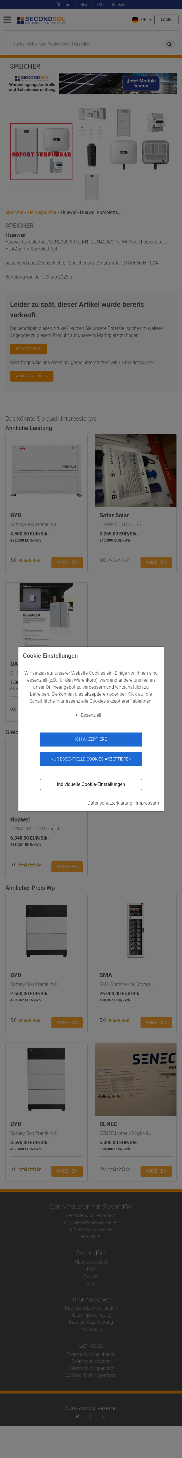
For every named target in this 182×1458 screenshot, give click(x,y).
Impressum (147, 803)
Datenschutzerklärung (109, 803)
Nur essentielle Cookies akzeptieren (91, 759)
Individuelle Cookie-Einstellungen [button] (91, 784)
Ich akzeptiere (91, 739)
